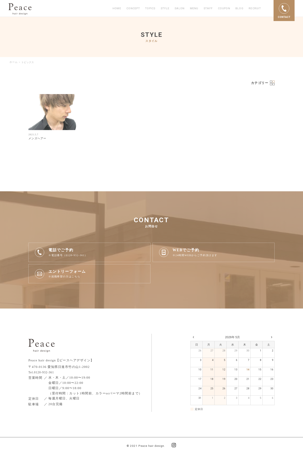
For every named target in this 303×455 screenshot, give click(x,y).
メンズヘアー (38, 138)
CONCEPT (122, 8)
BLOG (237, 8)
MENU (189, 8)
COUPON (221, 8)
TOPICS (142, 8)
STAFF (204, 8)
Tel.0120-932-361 (42, 372)
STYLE (158, 8)
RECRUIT (254, 8)
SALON (174, 8)
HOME (105, 8)
